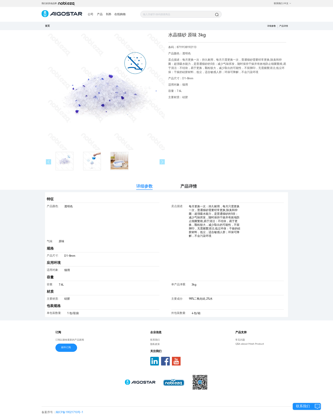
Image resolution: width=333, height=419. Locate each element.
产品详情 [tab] (188, 186)
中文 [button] (287, 3)
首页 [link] (47, 25)
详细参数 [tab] (144, 186)
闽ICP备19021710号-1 (69, 412)
